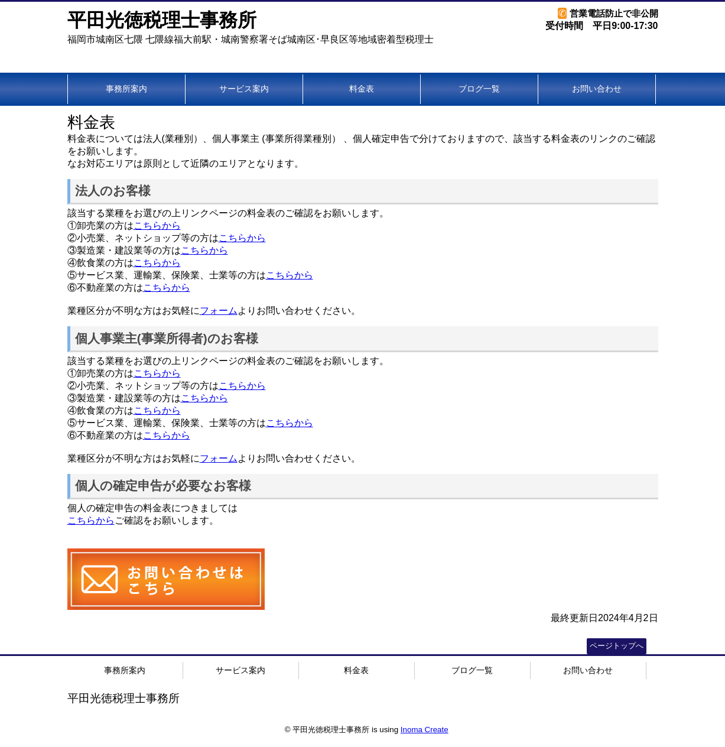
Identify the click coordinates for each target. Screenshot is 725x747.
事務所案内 (126, 88)
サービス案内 (244, 88)
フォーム (219, 311)
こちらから (157, 225)
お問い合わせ (597, 88)
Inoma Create (424, 729)
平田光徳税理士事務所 (161, 20)
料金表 (361, 88)
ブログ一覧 (479, 88)
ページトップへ (616, 645)
